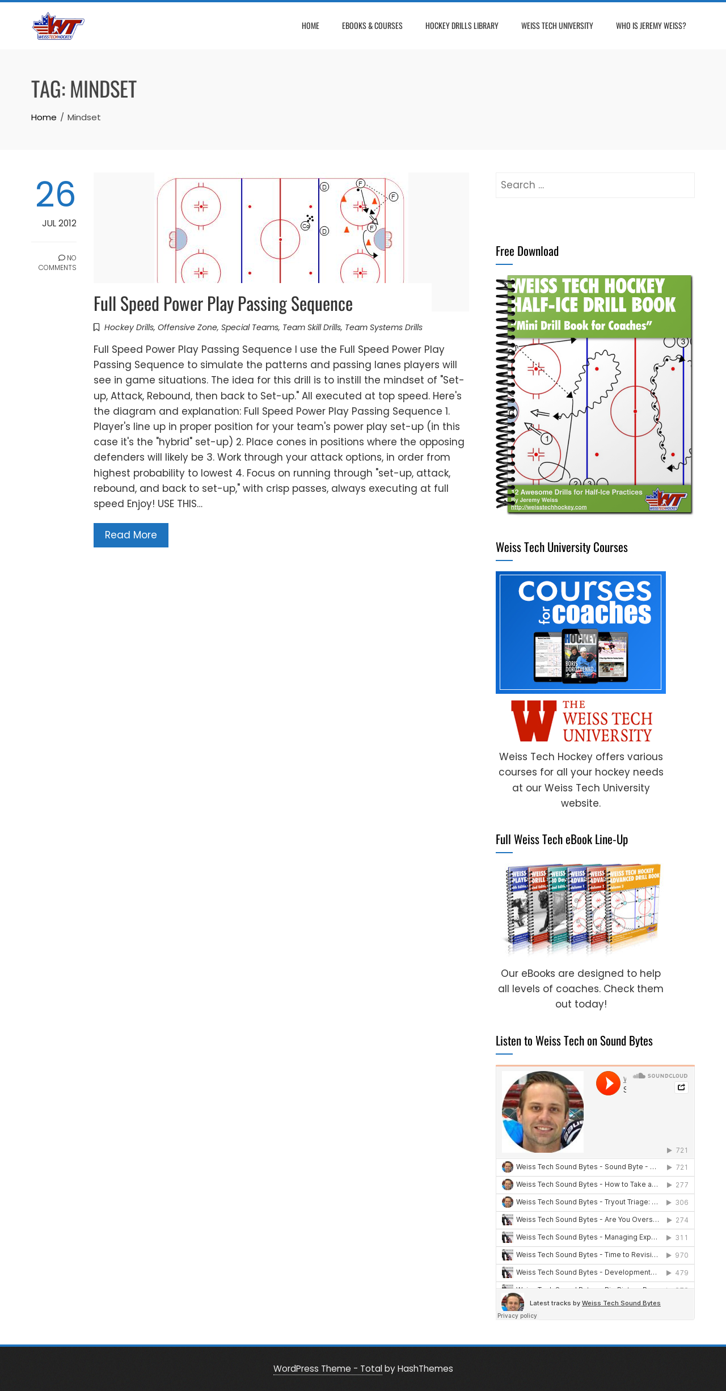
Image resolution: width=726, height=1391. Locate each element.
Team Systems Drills (384, 327)
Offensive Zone (187, 327)
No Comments (58, 262)
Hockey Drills (129, 327)
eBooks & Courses (372, 25)
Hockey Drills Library (462, 25)
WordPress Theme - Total (327, 1369)
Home (310, 25)
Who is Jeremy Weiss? (651, 25)
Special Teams (249, 327)
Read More (131, 535)
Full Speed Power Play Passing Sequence (223, 302)
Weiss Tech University (557, 25)
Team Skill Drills (311, 327)
